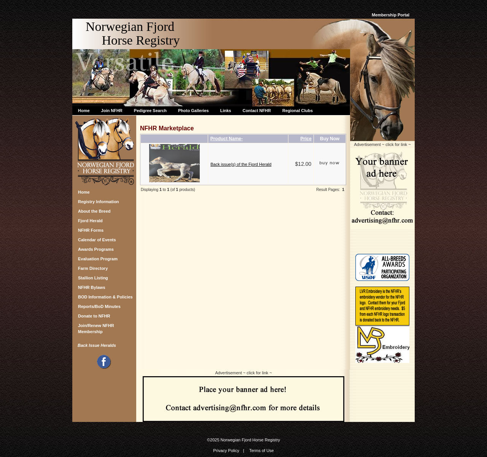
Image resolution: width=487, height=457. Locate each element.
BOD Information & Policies (105, 297)
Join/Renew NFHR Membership (96, 327)
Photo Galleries (193, 110)
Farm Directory (93, 268)
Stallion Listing (93, 278)
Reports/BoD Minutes (99, 306)
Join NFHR (112, 110)
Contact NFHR (256, 110)
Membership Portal (390, 15)
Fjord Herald (90, 220)
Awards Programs (96, 249)
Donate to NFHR (94, 316)
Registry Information (98, 201)
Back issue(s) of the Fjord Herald (240, 164)
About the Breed (94, 211)
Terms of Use (261, 450)
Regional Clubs (297, 110)
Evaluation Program (98, 259)
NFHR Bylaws (91, 287)
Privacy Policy (226, 450)
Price (306, 138)
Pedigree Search (150, 110)
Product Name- (226, 138)
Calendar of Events (97, 239)
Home (84, 110)
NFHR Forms (90, 230)
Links (225, 110)
